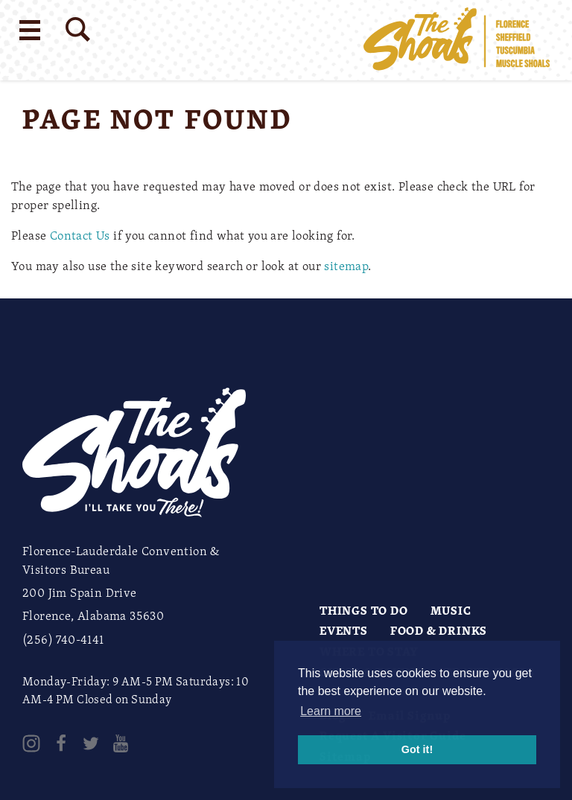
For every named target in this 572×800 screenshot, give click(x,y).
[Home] (456, 40)
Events (344, 630)
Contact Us (80, 235)
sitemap (346, 265)
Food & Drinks (438, 630)
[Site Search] (78, 29)
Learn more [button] (330, 711)
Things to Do (364, 610)
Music (450, 610)
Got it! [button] (417, 749)
